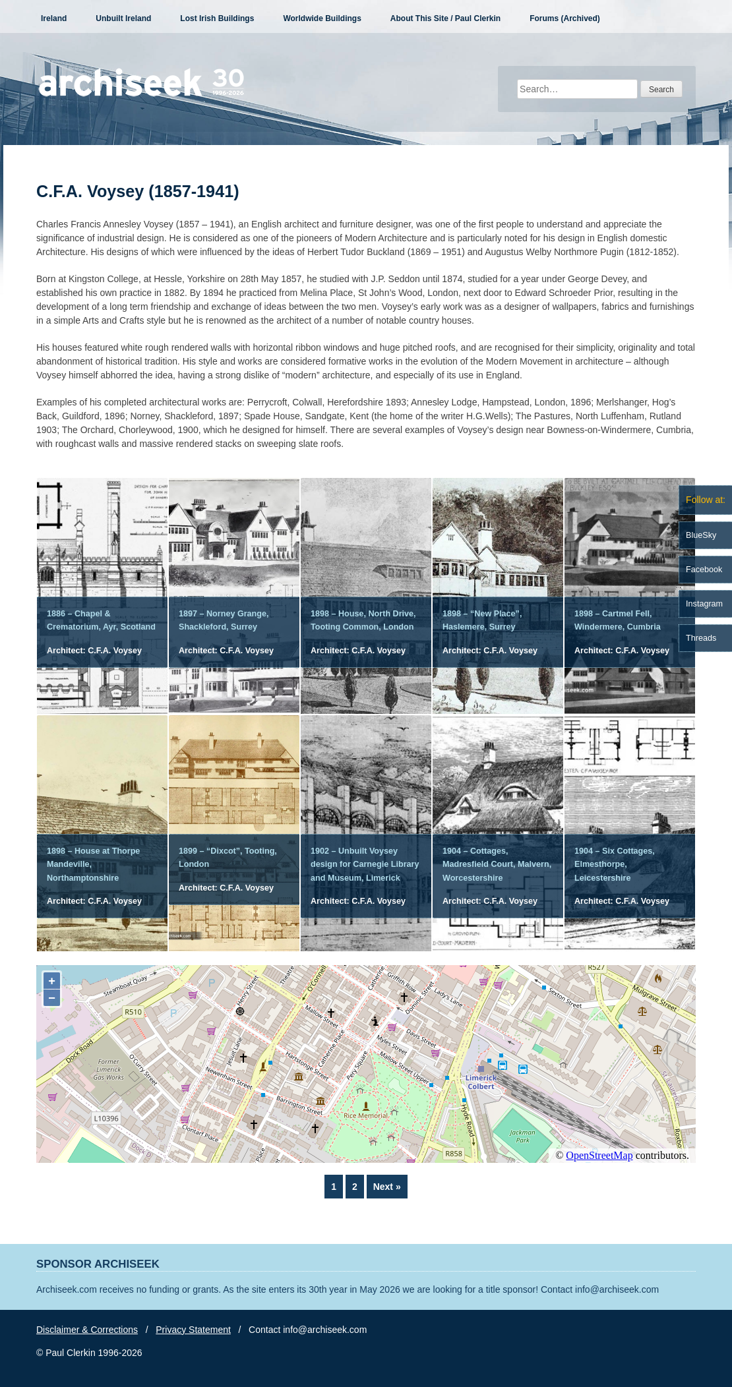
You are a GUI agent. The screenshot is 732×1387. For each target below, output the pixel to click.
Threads (701, 638)
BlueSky (701, 535)
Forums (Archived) (565, 18)
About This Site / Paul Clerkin (445, 18)
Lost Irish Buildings (217, 18)
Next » (387, 1186)
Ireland (54, 18)
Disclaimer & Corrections (87, 1329)
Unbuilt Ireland (123, 18)
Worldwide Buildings (322, 18)
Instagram (704, 603)
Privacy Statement (193, 1329)
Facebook (704, 569)
